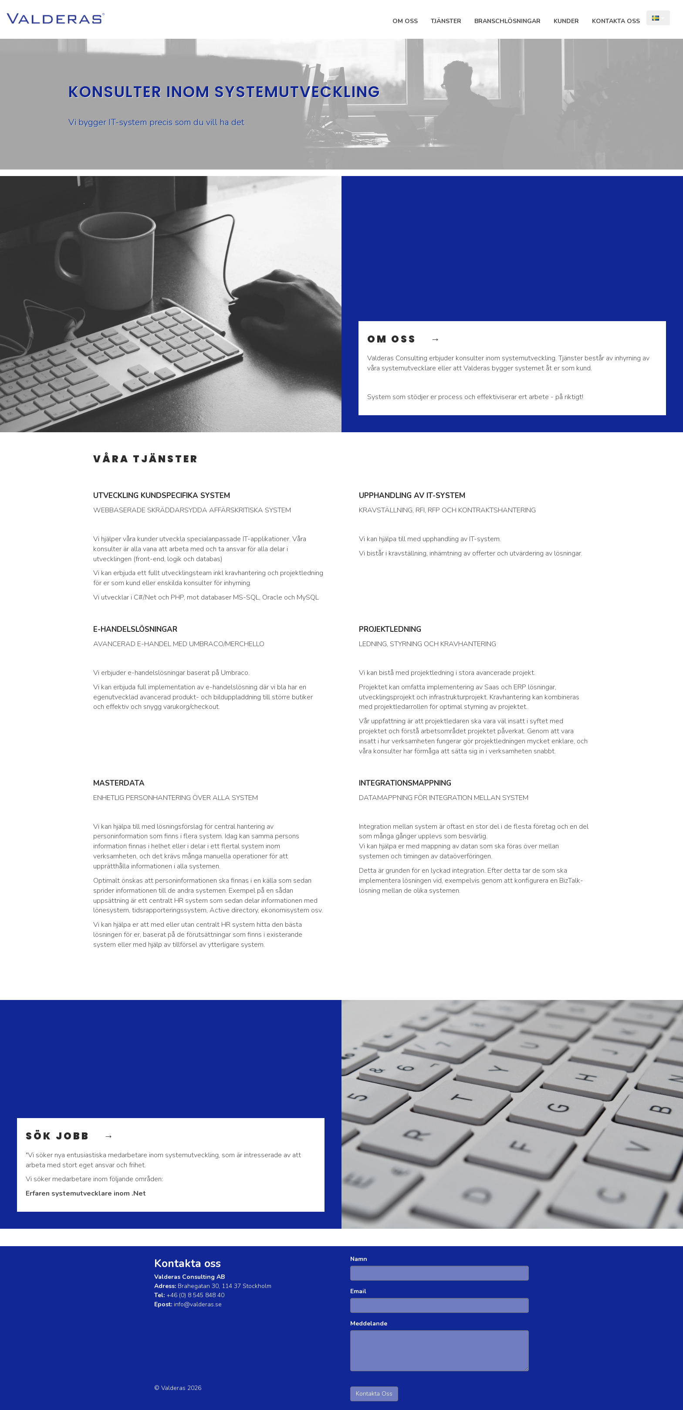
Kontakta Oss (616, 21)
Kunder (566, 21)
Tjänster (446, 21)
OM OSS (398, 339)
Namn (358, 1259)
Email (358, 1291)
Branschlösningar (507, 21)
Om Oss (405, 21)
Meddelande (368, 1323)
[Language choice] (658, 17)
